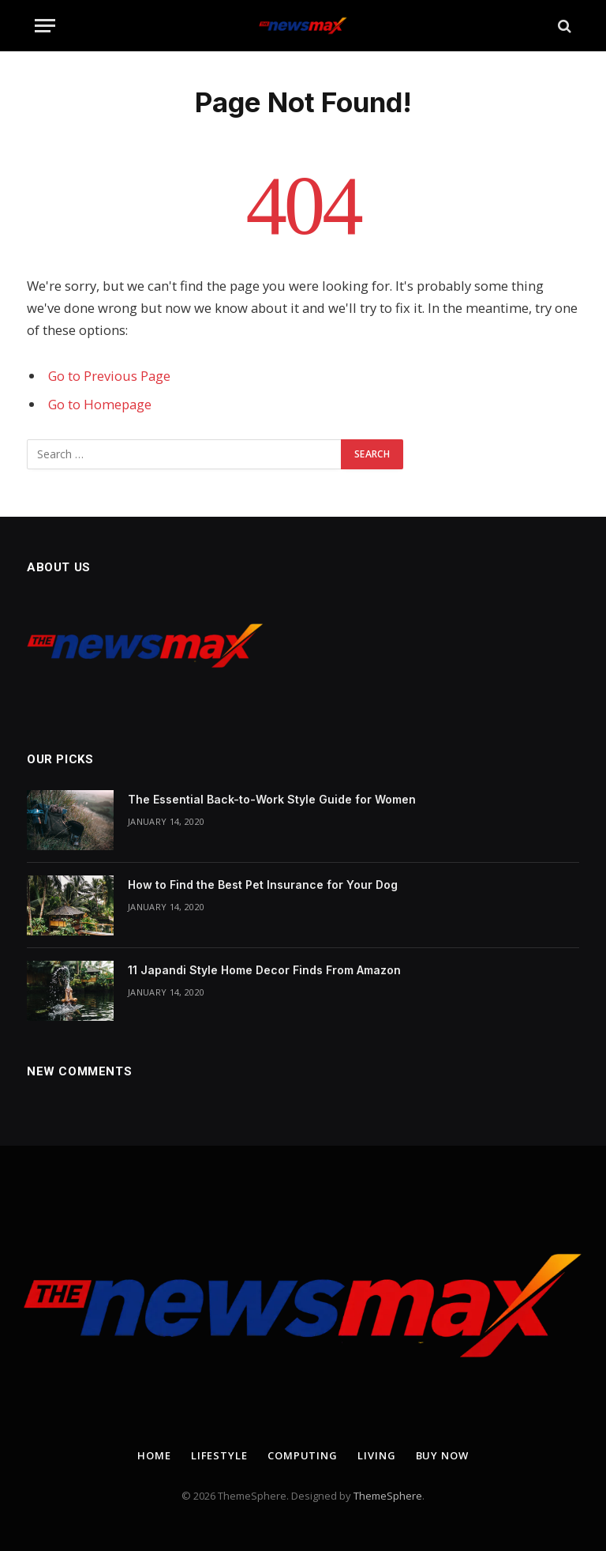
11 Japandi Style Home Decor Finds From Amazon (264, 970)
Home (154, 1455)
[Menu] (45, 25)
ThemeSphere (388, 1496)
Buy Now (442, 1455)
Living (376, 1455)
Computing (302, 1455)
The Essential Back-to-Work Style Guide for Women (272, 799)
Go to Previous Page (109, 376)
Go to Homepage (100, 404)
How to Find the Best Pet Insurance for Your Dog (263, 884)
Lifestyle (219, 1455)
